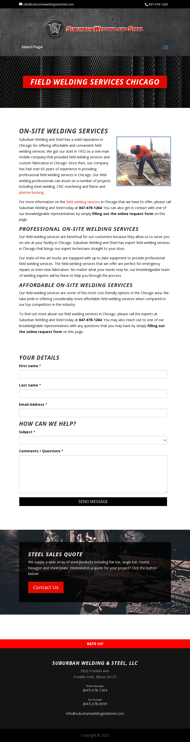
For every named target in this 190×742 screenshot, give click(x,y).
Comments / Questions (41, 451)
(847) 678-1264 (95, 688)
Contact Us (46, 587)
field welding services (82, 201)
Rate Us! (95, 643)
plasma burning (31, 192)
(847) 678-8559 (95, 701)
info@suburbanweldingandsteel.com (95, 713)
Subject (27, 432)
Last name (30, 385)
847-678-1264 (158, 4)
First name (30, 365)
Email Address (33, 404)
